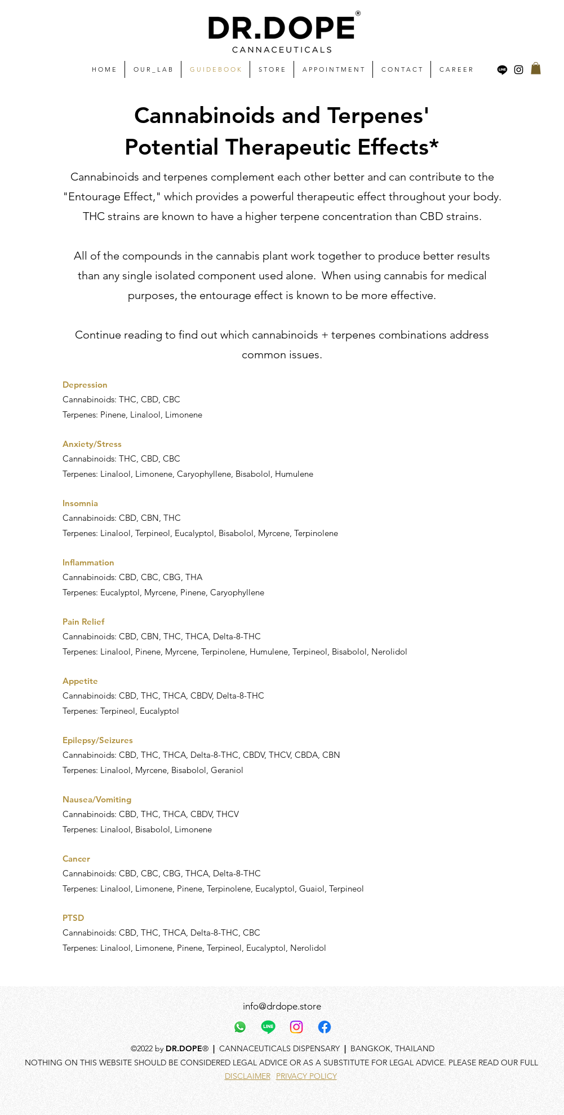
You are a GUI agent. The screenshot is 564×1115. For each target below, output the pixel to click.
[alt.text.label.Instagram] (519, 70)
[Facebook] (324, 1027)
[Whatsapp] (240, 1027)
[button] (536, 68)
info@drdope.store (282, 1006)
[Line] (502, 70)
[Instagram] (296, 1027)
